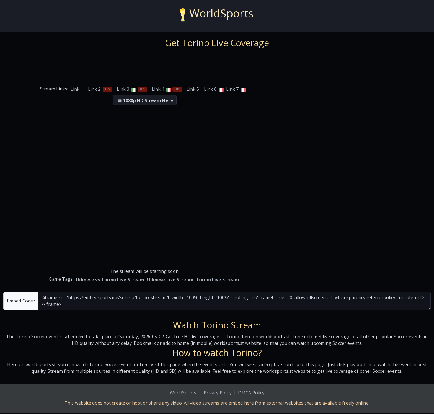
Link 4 (167, 89)
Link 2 (100, 89)
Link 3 (132, 89)
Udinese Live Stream (170, 279)
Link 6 (214, 89)
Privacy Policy (218, 393)
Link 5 (193, 89)
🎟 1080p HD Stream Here (145, 100)
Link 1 (77, 89)
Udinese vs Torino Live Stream (110, 279)
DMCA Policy (251, 393)
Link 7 (236, 89)
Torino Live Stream (217, 279)
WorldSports (183, 393)
